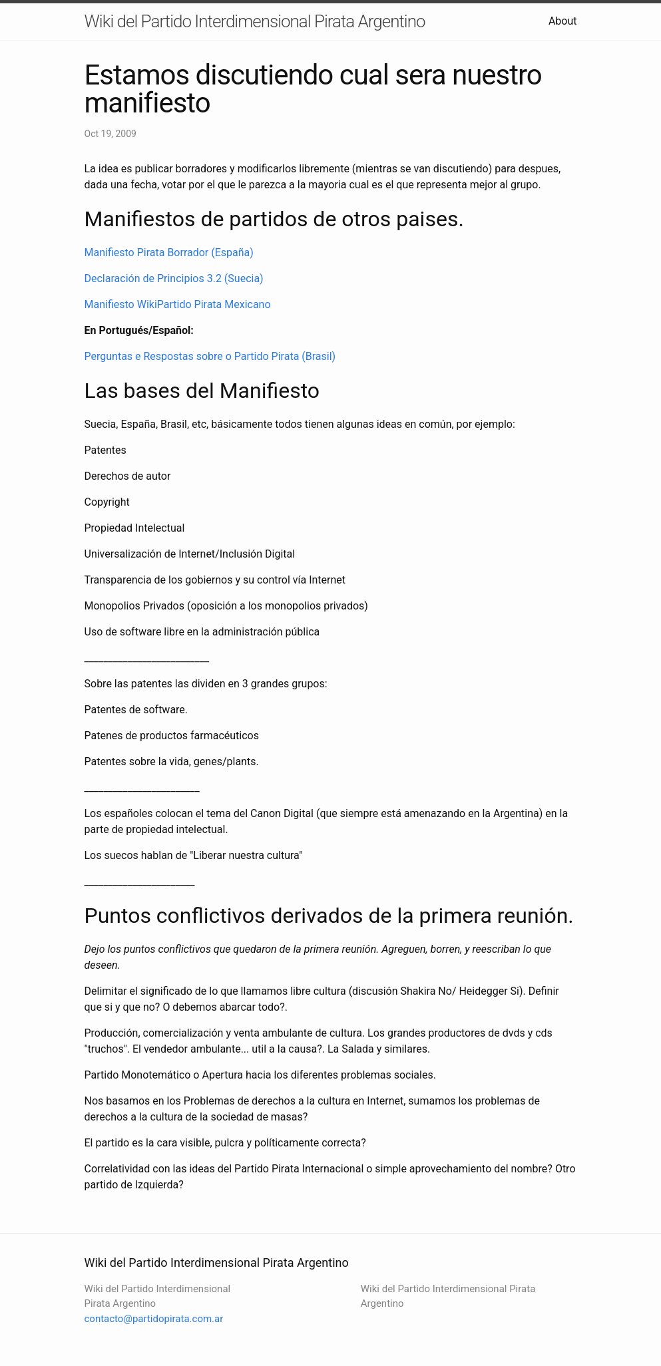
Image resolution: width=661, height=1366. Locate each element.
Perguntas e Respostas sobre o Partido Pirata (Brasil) (210, 356)
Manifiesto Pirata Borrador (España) (169, 252)
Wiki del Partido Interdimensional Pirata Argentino (255, 21)
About (563, 21)
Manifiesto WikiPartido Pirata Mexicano (178, 304)
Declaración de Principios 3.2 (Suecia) (174, 278)
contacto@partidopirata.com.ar (154, 1319)
